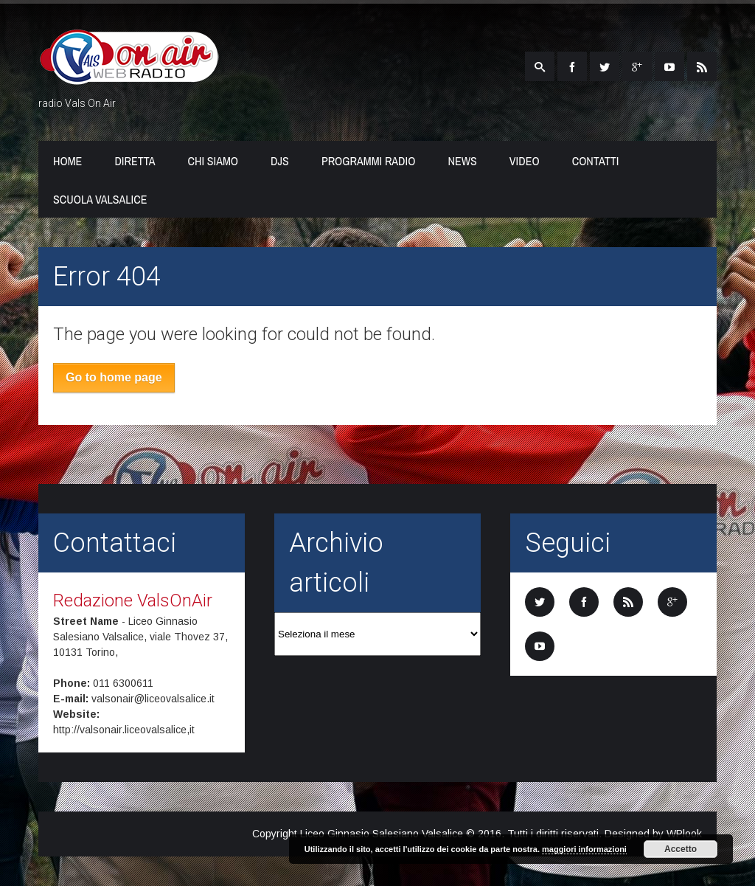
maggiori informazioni (584, 849)
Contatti (595, 161)
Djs (280, 161)
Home (67, 161)
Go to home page (114, 377)
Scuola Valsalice (100, 199)
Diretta (134, 161)
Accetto (680, 849)
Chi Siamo (213, 161)
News (462, 161)
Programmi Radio (368, 161)
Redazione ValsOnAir (132, 600)
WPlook (684, 834)
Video (524, 161)
